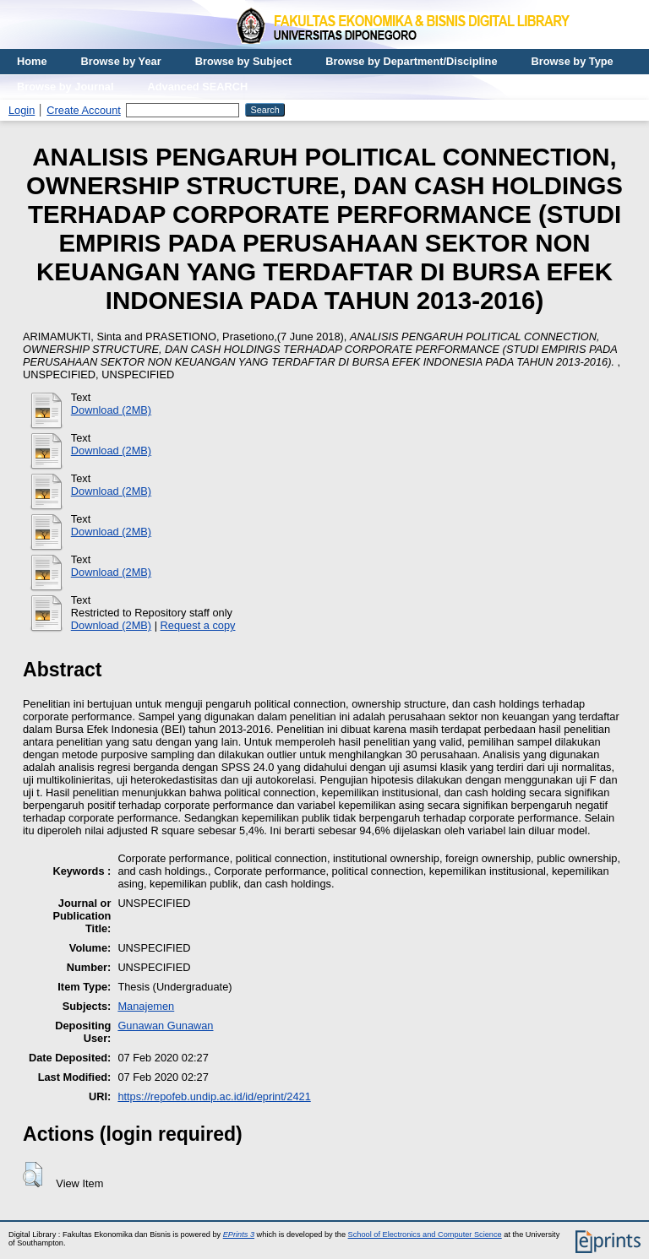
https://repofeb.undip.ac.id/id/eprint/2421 (213, 1096)
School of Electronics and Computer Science (425, 1234)
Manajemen (145, 1006)
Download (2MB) (111, 410)
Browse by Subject (243, 61)
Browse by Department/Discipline (411, 61)
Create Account (83, 110)
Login (21, 110)
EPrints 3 (238, 1234)
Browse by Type (573, 61)
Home (32, 61)
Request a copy (198, 625)
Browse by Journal (65, 86)
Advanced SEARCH (198, 86)
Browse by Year (121, 61)
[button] (32, 1174)
